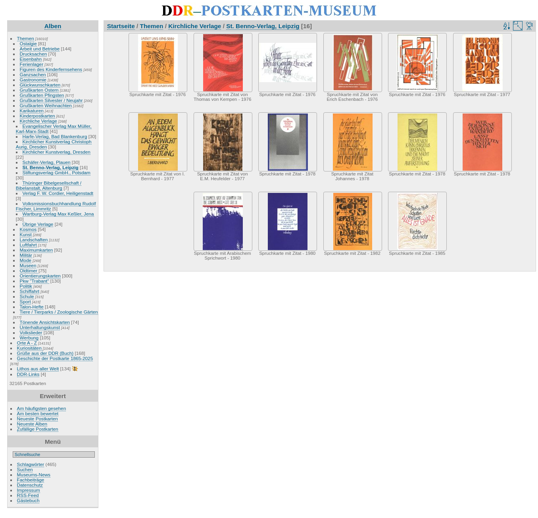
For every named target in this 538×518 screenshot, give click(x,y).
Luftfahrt (28, 244)
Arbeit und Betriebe (40, 48)
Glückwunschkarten (40, 84)
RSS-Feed (28, 495)
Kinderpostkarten (37, 115)
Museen (28, 265)
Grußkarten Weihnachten (46, 105)
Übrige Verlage (38, 224)
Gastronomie (33, 79)
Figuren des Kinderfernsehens (51, 69)
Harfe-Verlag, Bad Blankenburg (55, 136)
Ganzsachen (33, 74)
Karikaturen (32, 110)
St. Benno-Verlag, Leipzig (51, 167)
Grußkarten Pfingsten (42, 95)
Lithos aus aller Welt (38, 368)
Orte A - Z (27, 342)
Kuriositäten (30, 347)
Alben (52, 26)
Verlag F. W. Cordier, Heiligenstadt (58, 193)
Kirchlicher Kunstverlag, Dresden (56, 151)
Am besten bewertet (38, 413)
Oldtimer (29, 270)
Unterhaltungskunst (40, 327)
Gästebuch (28, 500)
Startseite (121, 26)
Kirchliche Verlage (38, 120)
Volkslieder (31, 332)
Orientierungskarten (40, 275)
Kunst (26, 234)
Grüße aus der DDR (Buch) (45, 353)
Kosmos (28, 229)
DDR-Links (28, 374)
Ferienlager (32, 64)
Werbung (29, 337)
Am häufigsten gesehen (41, 408)
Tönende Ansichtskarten (45, 322)
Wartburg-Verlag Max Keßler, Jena (58, 213)
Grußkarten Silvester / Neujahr (51, 100)
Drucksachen (33, 53)
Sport (25, 301)
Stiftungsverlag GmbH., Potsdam (56, 172)
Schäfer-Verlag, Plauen (47, 162)
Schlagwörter (30, 464)
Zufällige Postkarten (37, 428)
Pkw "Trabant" (34, 280)
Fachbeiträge (30, 479)
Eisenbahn (31, 59)
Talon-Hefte (32, 306)
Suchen (25, 469)
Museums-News (33, 474)
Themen (25, 38)
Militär (26, 255)
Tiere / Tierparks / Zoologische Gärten (59, 311)
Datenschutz (30, 484)
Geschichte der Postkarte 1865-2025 (55, 358)
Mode (25, 260)
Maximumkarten (36, 249)
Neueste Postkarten (37, 418)
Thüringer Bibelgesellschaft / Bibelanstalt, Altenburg (48, 185)
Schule (27, 296)
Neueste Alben (32, 423)
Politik (26, 286)
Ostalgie (28, 43)
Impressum (28, 490)
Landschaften (34, 239)
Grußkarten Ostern (39, 89)
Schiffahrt (30, 291)
